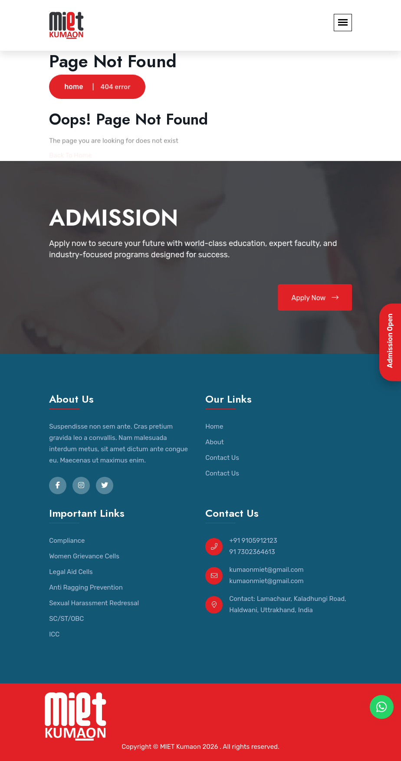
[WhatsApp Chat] (382, 707)
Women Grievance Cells (84, 556)
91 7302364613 (252, 552)
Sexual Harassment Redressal (94, 603)
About (214, 442)
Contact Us (222, 458)
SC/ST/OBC (66, 619)
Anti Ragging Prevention (86, 587)
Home (214, 426)
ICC (54, 634)
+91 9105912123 (253, 541)
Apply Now (315, 297)
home (73, 87)
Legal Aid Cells (70, 572)
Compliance (67, 541)
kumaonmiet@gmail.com (266, 570)
